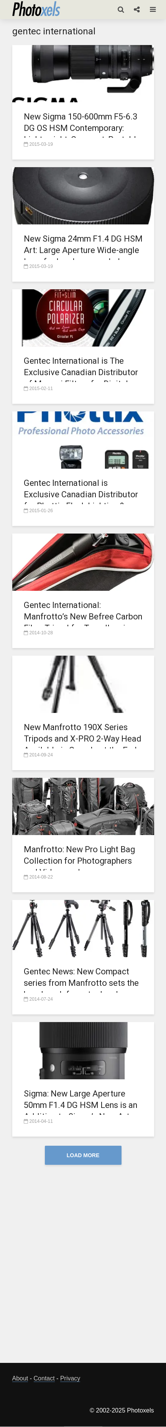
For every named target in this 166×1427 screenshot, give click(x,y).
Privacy (70, 1378)
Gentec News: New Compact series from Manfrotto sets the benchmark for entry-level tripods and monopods (82, 989)
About (20, 1378)
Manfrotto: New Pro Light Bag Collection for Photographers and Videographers (81, 861)
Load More (83, 1155)
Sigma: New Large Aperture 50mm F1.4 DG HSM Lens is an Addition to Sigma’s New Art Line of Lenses (82, 1111)
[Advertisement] (83, 1270)
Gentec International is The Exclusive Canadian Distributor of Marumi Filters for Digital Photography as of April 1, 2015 (83, 378)
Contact (44, 1378)
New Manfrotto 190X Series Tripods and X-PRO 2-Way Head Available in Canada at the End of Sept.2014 (77, 744)
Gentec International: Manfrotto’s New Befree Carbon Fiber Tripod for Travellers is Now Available (75, 622)
